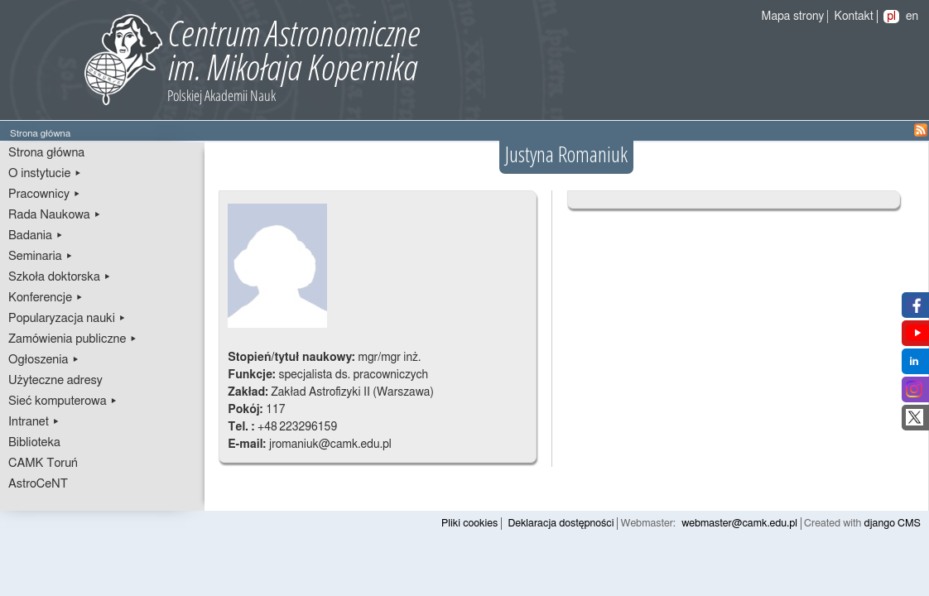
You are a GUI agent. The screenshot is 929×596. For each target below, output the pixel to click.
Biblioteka (34, 442)
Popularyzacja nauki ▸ (67, 318)
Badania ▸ (36, 235)
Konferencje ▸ (46, 297)
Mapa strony (793, 16)
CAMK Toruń (43, 463)
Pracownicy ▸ (44, 194)
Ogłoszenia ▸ (43, 359)
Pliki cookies (469, 523)
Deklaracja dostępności (561, 523)
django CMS (893, 523)
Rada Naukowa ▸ (54, 215)
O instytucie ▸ (45, 173)
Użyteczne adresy (55, 380)
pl (891, 16)
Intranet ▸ (34, 422)
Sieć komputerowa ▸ (63, 401)
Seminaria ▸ (40, 256)
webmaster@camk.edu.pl (739, 523)
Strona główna (46, 153)
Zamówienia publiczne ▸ (72, 339)
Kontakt (854, 16)
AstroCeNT (38, 484)
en (912, 16)
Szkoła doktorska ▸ (59, 277)
